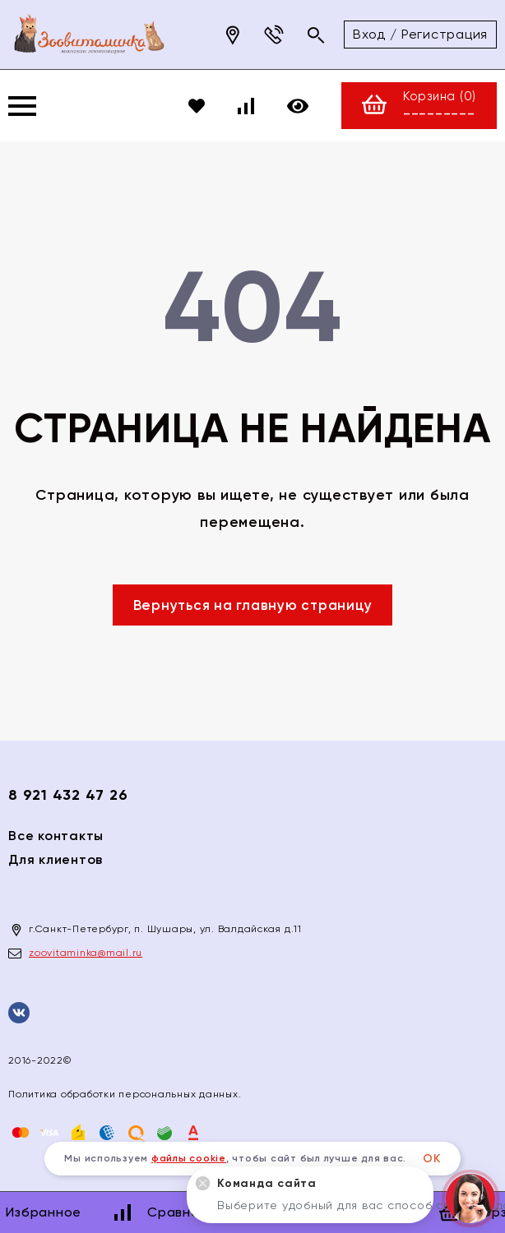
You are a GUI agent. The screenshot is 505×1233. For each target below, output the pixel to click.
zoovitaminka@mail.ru (85, 952)
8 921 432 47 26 (67, 795)
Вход (369, 34)
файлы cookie (188, 1158)
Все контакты (56, 835)
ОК (432, 1159)
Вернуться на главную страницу (253, 605)
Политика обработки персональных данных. (124, 1094)
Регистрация (444, 34)
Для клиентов (55, 859)
